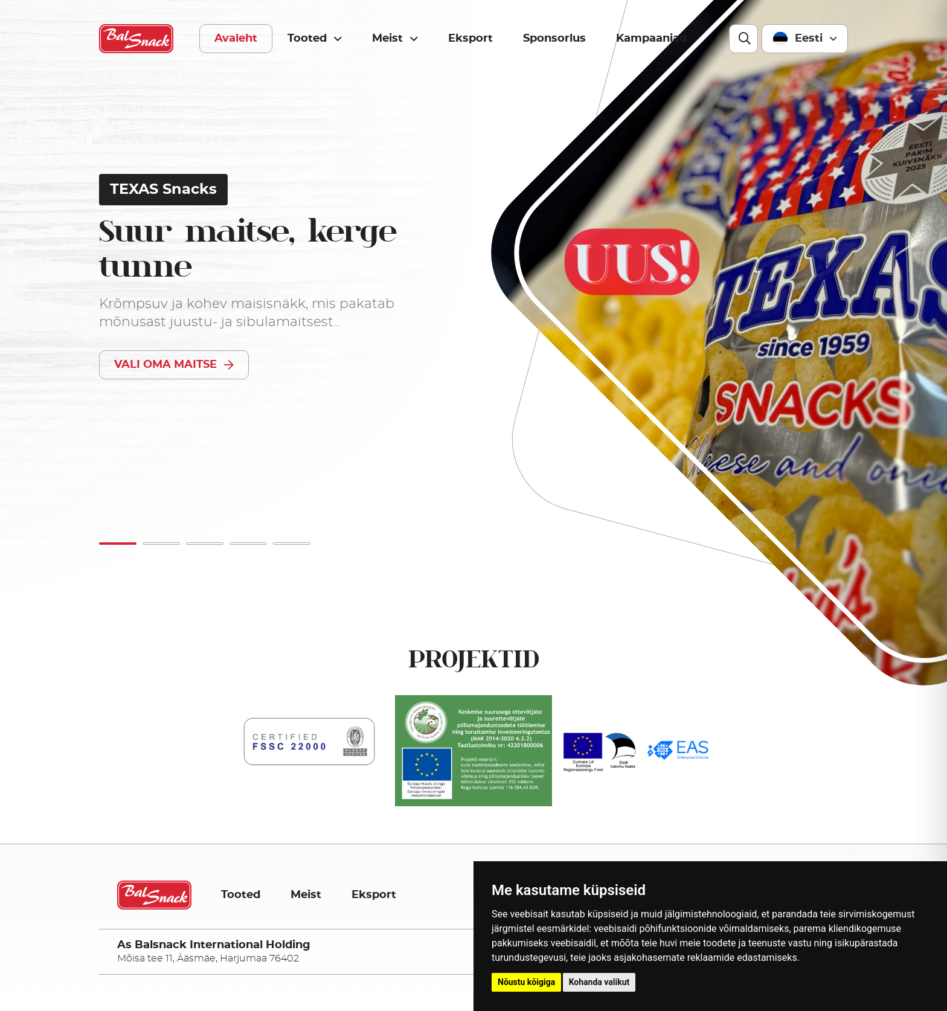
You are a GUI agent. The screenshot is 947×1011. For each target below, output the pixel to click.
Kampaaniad (651, 38)
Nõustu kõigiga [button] (526, 982)
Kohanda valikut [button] (599, 982)
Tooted (314, 39)
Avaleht (235, 38)
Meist (395, 39)
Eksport (470, 38)
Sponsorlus (554, 38)
